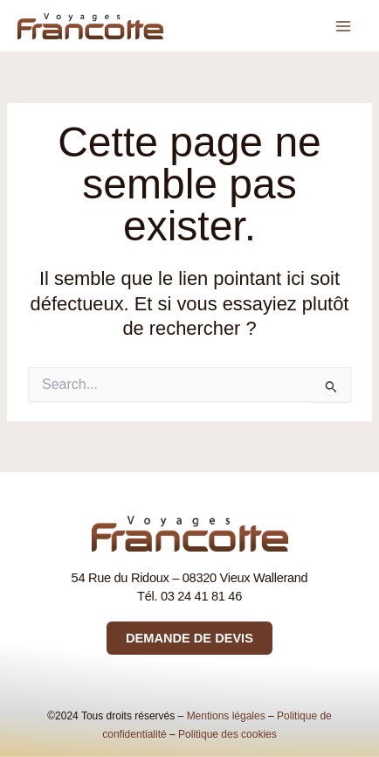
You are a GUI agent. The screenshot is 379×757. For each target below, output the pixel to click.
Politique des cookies (227, 734)
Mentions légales (226, 716)
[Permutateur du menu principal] (343, 26)
